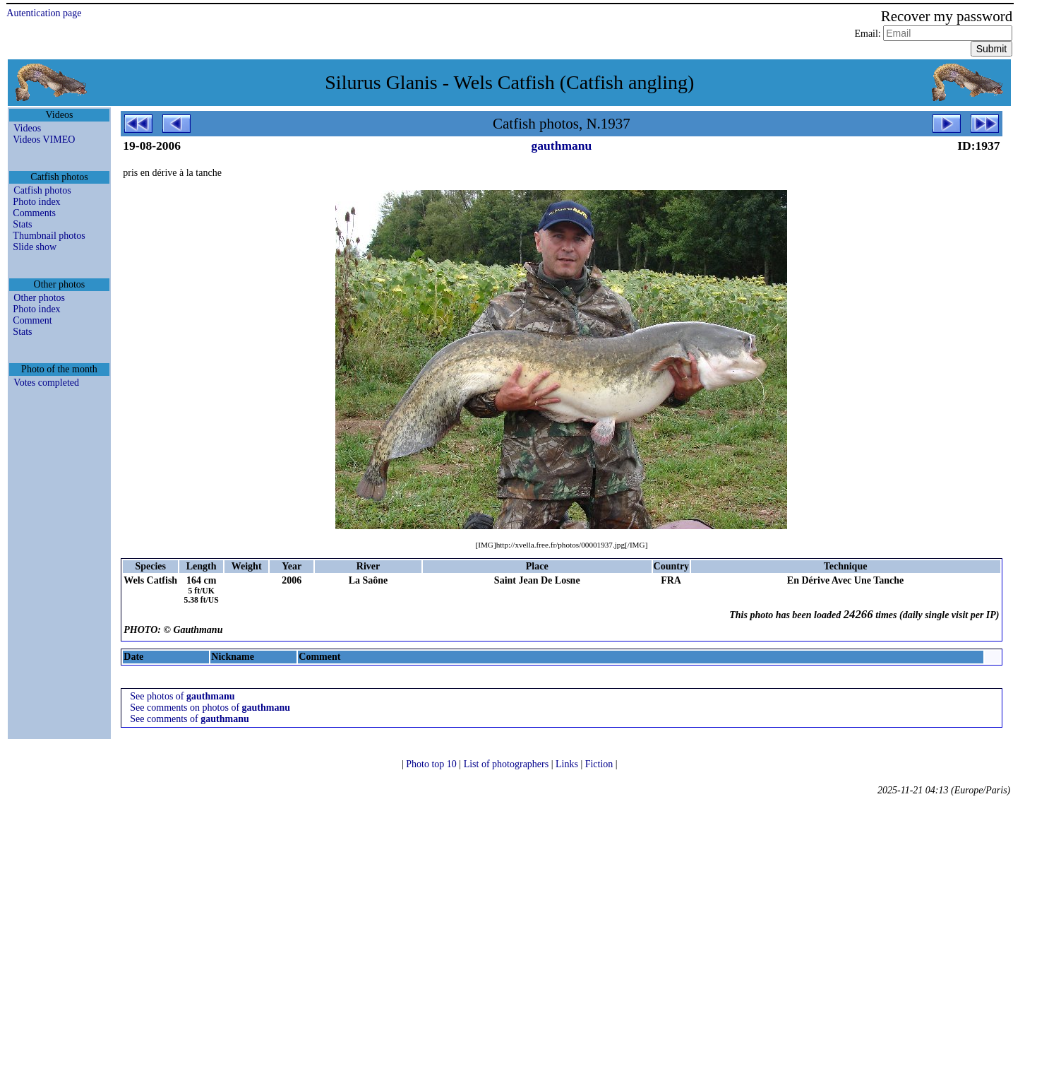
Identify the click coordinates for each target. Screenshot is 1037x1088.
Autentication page (43, 13)
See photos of (182, 696)
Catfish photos (42, 190)
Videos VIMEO (44, 139)
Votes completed (46, 382)
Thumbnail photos (49, 235)
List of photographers (507, 764)
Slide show (34, 247)
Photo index (36, 201)
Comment (32, 320)
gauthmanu (562, 145)
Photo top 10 (432, 764)
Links (568, 764)
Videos (27, 128)
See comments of (189, 719)
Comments (34, 213)
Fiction (600, 764)
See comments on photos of (210, 707)
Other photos (39, 297)
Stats (22, 224)
